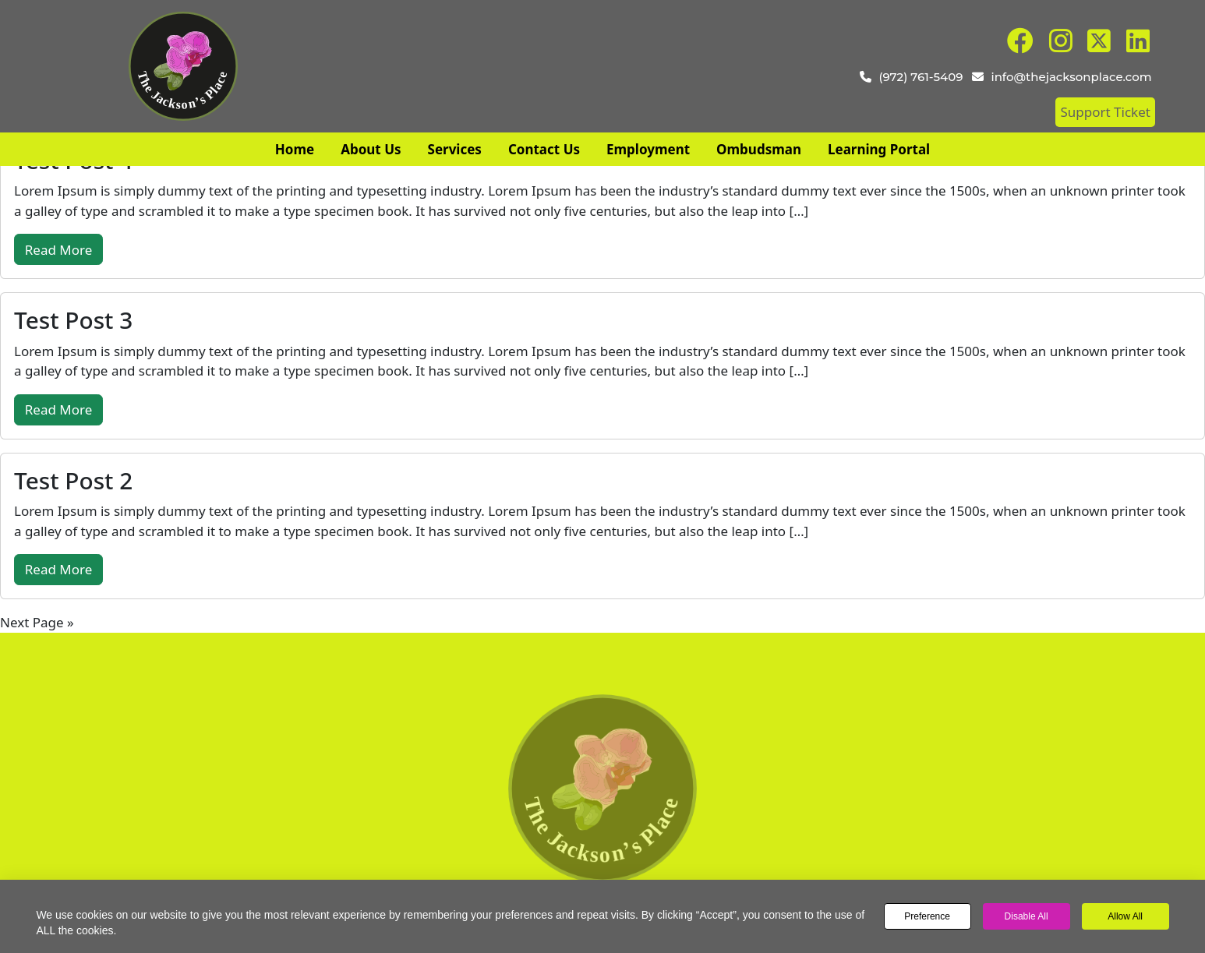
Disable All (1026, 916)
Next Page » (37, 622)
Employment (648, 149)
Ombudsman (758, 149)
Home (294, 149)
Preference (927, 916)
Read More (59, 250)
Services (455, 149)
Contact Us (544, 149)
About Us (371, 149)
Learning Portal (879, 149)
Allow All (1125, 916)
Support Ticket (1105, 112)
